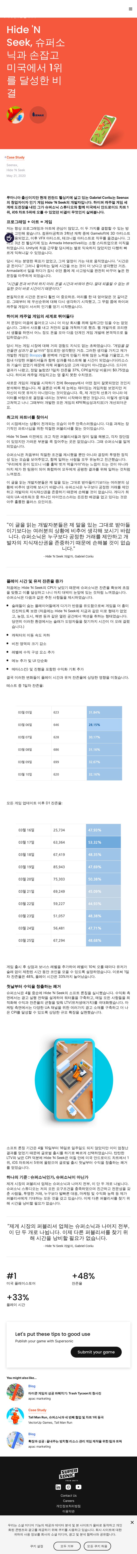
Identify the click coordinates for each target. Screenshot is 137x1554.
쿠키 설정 (36, 1546)
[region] (68, 1534)
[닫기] (132, 1522)
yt (77, 1487)
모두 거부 (67, 1546)
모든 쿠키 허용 (97, 1546)
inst (68, 1487)
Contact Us (69, 1495)
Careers (68, 1501)
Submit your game (96, 1352)
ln (57, 1487)
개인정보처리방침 (68, 1506)
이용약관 (68, 1511)
